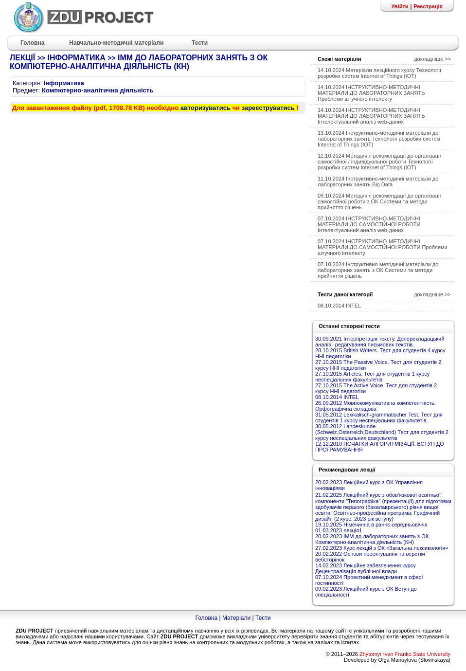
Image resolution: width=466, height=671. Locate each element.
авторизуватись (205, 107)
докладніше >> (432, 59)
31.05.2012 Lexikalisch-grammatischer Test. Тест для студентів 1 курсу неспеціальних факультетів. (379, 417)
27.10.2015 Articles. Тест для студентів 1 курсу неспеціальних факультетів (372, 376)
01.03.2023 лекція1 (338, 530)
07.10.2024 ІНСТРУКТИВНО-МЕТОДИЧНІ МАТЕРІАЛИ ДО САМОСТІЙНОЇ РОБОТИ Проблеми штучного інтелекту (383, 247)
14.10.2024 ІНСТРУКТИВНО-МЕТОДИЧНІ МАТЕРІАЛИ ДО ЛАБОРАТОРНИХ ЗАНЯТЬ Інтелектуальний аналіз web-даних (371, 116)
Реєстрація (428, 6)
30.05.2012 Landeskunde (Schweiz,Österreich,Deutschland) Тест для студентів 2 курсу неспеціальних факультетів (381, 432)
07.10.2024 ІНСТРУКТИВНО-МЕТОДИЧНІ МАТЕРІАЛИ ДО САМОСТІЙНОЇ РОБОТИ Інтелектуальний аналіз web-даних (369, 224)
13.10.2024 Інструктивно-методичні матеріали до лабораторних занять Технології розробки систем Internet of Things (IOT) (379, 138)
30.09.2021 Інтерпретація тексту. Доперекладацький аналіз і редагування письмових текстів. (379, 341)
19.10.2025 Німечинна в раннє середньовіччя (371, 524)
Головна (206, 618)
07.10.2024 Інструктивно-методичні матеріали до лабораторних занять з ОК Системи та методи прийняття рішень (378, 270)
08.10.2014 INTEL (339, 305)
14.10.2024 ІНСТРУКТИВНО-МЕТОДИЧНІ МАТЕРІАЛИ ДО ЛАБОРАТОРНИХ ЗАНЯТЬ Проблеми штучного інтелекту (371, 93)
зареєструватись (268, 107)
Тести (263, 618)
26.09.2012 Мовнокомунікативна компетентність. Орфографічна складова (375, 406)
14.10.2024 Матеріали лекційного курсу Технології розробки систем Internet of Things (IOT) (379, 73)
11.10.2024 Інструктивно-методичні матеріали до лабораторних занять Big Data (378, 181)
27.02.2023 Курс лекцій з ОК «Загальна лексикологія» (381, 548)
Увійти (399, 6)
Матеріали (236, 618)
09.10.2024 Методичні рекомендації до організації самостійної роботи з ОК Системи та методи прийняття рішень (379, 201)
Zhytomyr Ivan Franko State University (404, 654)
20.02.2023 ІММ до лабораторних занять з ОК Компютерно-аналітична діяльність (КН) (372, 539)
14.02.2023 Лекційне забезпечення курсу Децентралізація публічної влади (365, 568)
